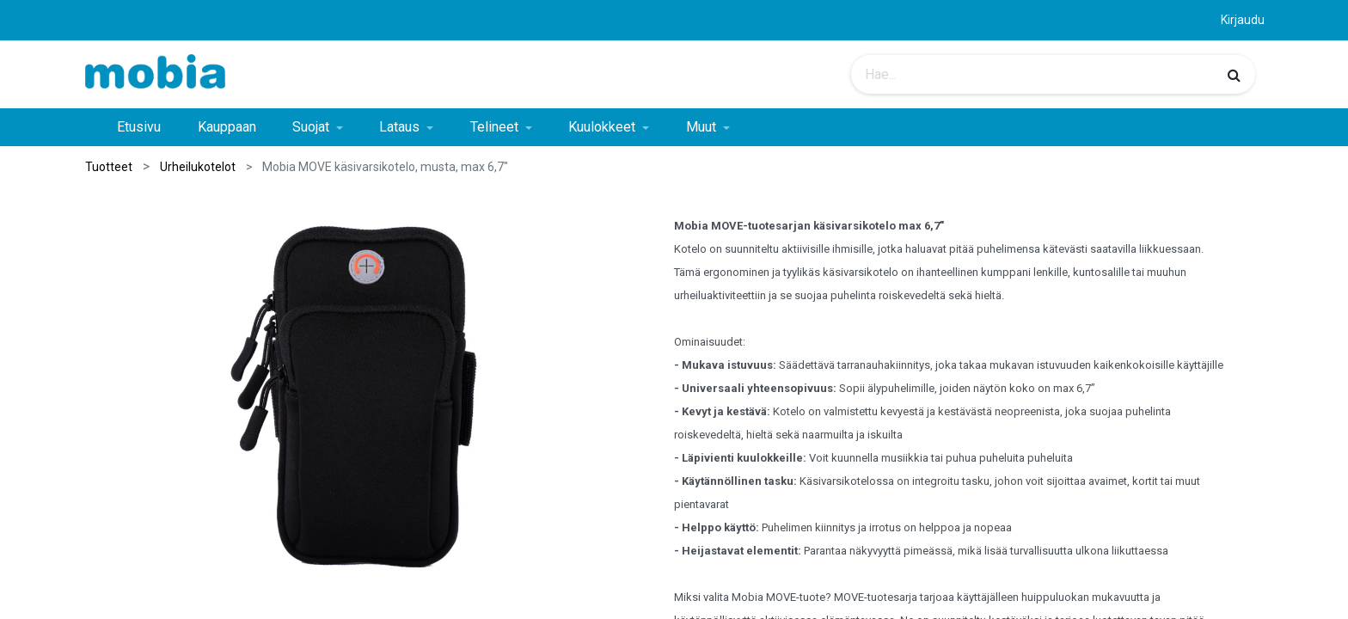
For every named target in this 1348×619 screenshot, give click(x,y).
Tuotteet (108, 167)
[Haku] (1234, 75)
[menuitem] (138, 127)
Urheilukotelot (198, 167)
